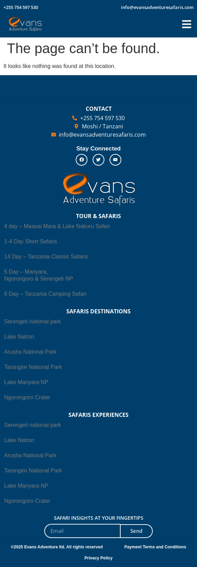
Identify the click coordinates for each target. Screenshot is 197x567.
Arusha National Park (30, 352)
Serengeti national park (32, 321)
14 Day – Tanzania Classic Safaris (46, 257)
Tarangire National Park (33, 367)
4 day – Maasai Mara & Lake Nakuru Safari (57, 226)
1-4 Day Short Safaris (30, 241)
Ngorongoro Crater (27, 397)
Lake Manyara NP (26, 382)
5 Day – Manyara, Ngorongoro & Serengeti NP (38, 275)
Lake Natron (19, 337)
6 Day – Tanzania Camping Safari (45, 294)
